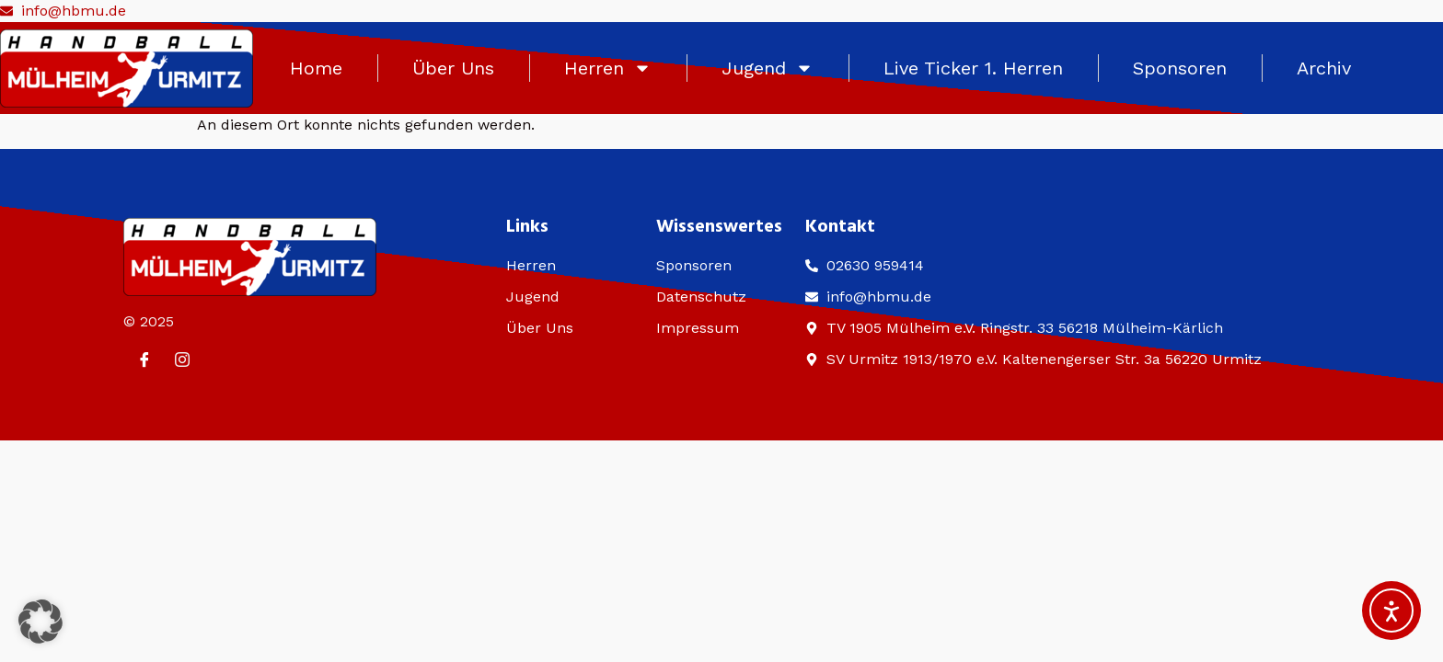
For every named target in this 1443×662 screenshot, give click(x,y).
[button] (40, 621)
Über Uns (453, 68)
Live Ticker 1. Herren (973, 68)
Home (316, 68)
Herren (608, 68)
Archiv (1324, 68)
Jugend (768, 68)
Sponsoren (1180, 68)
